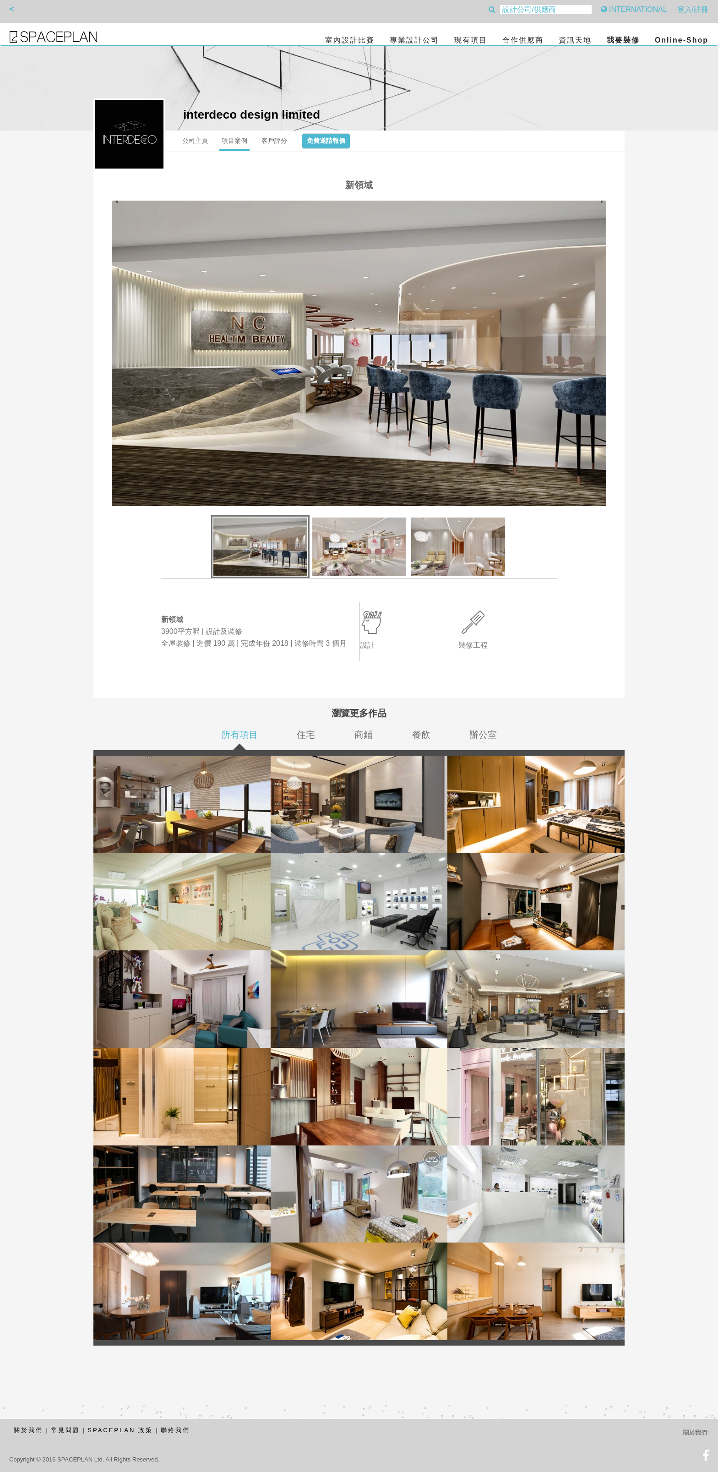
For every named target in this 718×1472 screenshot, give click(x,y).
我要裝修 (623, 40)
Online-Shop (681, 40)
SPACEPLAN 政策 (120, 1430)
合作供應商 (523, 40)
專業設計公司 (414, 40)
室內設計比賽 (350, 40)
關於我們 (28, 1430)
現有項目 (470, 40)
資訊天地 (575, 40)
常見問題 (65, 1430)
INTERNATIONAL (634, 9)
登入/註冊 (692, 9)
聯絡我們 (175, 1430)
